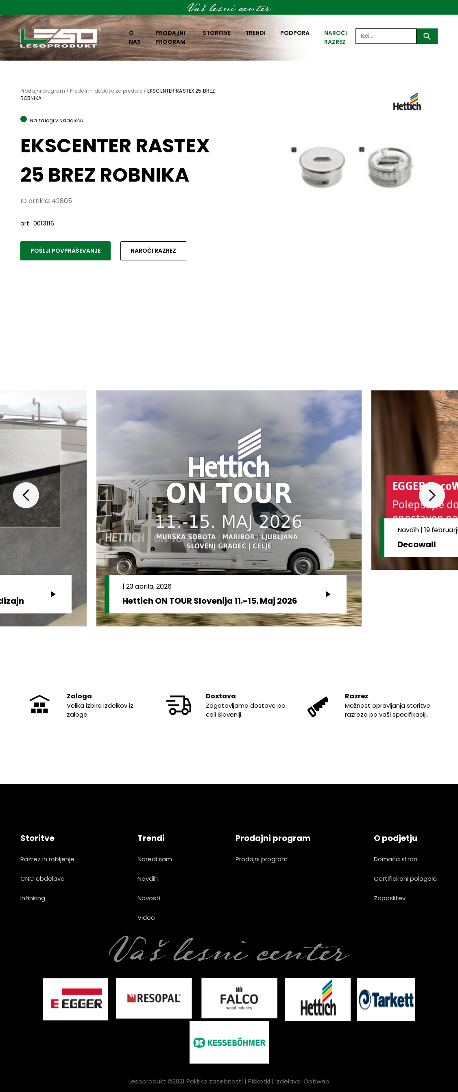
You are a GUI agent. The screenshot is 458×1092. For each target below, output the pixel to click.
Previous (26, 495)
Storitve (217, 33)
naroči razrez (335, 37)
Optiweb (316, 1081)
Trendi (255, 33)
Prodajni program (170, 37)
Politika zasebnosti (214, 1081)
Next (432, 495)
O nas (135, 37)
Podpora (295, 33)
